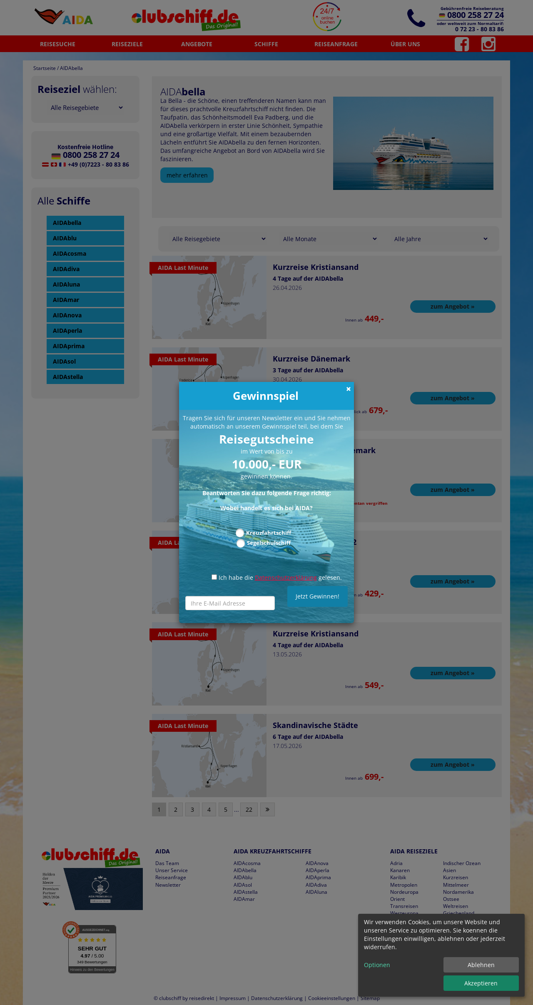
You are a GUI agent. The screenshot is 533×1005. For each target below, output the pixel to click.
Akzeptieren (481, 983)
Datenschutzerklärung (286, 577)
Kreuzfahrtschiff (268, 532)
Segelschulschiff (269, 542)
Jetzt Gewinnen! (317, 596)
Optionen (377, 965)
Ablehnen (481, 965)
